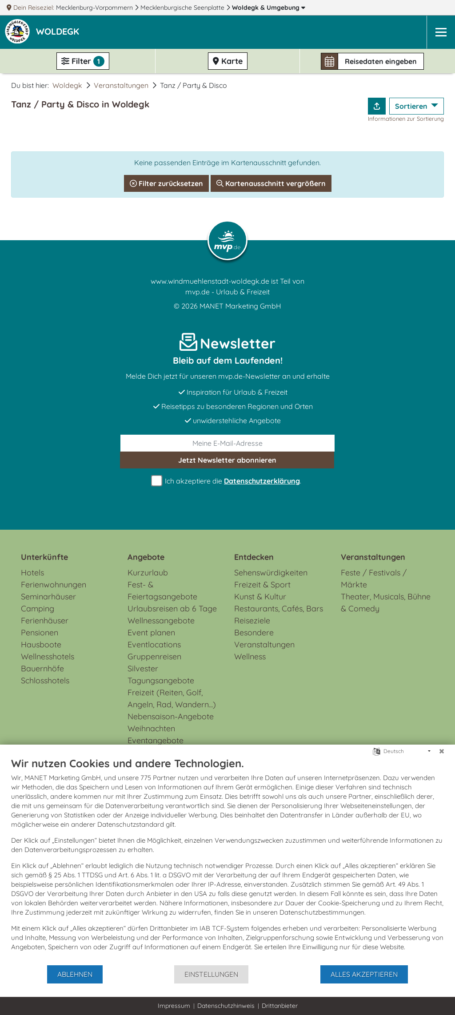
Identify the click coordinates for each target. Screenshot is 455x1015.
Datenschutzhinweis (226, 1006)
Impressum (174, 1006)
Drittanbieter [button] (280, 1006)
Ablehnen (74, 974)
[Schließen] (441, 751)
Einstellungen (211, 974)
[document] (227, 860)
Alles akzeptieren (364, 974)
